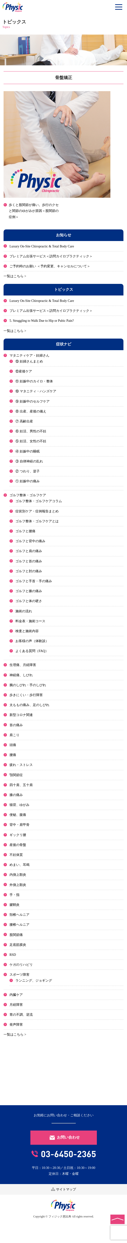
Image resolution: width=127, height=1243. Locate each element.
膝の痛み (16, 795)
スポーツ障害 (19, 974)
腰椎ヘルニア (19, 924)
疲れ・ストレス (21, 765)
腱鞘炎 (14, 905)
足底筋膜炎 (17, 945)
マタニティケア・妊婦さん (29, 355)
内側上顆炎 (17, 874)
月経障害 (16, 1004)
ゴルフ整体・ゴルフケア (27, 495)
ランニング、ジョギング (33, 980)
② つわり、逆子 (27, 471)
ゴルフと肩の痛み (28, 551)
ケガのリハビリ (21, 964)
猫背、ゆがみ (19, 805)
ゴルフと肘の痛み (28, 571)
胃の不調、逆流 (21, 1014)
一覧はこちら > (15, 276)
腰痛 (12, 755)
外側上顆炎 (17, 885)
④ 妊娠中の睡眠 (27, 451)
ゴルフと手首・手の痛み (33, 581)
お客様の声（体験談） (32, 641)
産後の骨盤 (17, 845)
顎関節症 (16, 775)
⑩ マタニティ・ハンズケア (35, 391)
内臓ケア (16, 995)
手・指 (14, 895)
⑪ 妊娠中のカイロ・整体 (34, 381)
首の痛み (16, 725)
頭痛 (12, 745)
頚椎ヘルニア (19, 915)
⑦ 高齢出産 (24, 421)
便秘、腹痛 (17, 815)
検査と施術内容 (27, 631)
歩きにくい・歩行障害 (26, 695)
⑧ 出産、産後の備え (30, 411)
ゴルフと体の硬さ (28, 601)
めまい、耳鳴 (19, 865)
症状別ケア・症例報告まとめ (37, 511)
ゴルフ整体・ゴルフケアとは (37, 521)
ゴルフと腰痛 (25, 531)
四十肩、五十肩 (21, 785)
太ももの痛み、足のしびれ (29, 705)
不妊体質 (16, 855)
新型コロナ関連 (21, 715)
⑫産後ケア (23, 371)
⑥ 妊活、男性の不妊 (30, 431)
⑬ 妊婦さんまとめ (29, 361)
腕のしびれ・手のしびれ (27, 685)
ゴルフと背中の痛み (30, 541)
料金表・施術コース (30, 621)
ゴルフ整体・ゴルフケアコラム (38, 501)
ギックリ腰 (17, 835)
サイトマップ (63, 1189)
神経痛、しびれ (21, 675)
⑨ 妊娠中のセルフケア (32, 401)
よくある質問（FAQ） (31, 651)
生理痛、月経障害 (22, 665)
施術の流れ (23, 611)
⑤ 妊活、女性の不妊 (30, 441)
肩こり (14, 735)
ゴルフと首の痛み (28, 561)
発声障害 (16, 1024)
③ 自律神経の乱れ (29, 461)
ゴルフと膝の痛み (28, 591)
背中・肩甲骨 (19, 825)
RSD (12, 955)
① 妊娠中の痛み (27, 481)
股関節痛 (16, 935)
